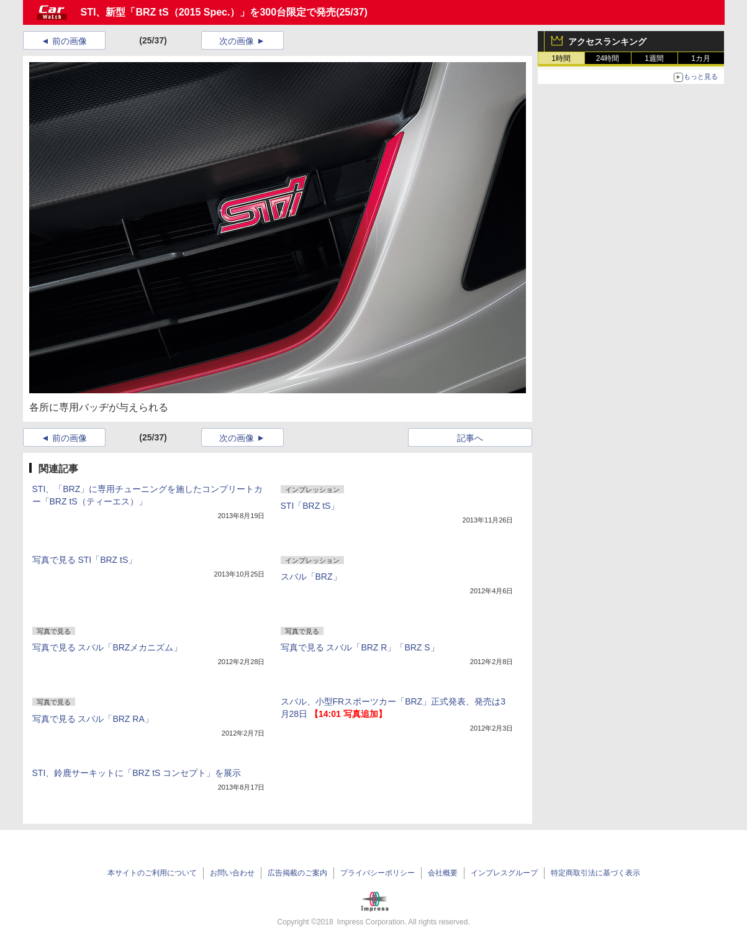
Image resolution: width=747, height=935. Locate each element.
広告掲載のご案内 (297, 873)
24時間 (607, 58)
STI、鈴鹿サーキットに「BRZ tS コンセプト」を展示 (137, 773)
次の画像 (236, 41)
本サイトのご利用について (152, 873)
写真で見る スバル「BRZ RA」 (92, 719)
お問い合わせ (232, 873)
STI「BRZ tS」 (310, 506)
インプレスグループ (504, 873)
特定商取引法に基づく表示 (595, 873)
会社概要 (443, 873)
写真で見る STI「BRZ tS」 (84, 560)
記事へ (470, 438)
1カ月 (700, 58)
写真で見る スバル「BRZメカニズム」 (107, 647)
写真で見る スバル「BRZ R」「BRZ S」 (360, 647)
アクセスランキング (607, 42)
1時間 (561, 58)
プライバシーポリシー (377, 873)
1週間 (654, 58)
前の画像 (69, 41)
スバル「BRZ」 (311, 577)
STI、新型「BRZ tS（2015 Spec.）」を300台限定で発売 (209, 12)
